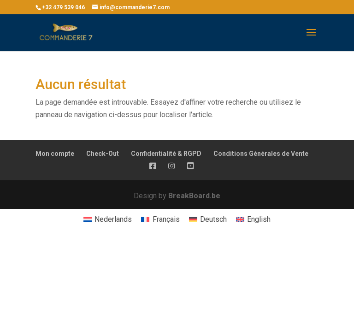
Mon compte (54, 153)
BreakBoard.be (194, 195)
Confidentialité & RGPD (166, 153)
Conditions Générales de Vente (260, 153)
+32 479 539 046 (63, 7)
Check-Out (102, 153)
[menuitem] (107, 219)
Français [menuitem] (166, 219)
